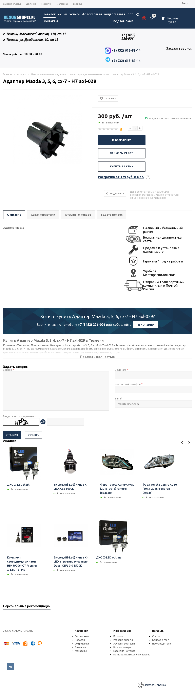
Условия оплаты (123, 640)
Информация (122, 630)
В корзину (121, 140)
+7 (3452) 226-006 (91, 324)
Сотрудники (82, 643)
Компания (81, 630)
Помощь (158, 630)
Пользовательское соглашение (131, 654)
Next (189, 443)
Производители (161, 643)
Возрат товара (122, 647)
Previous (182, 443)
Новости (80, 640)
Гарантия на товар (124, 651)
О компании (82, 636)
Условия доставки (124, 643)
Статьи (156, 636)
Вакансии (80, 647)
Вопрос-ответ (160, 640)
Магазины (81, 651)
